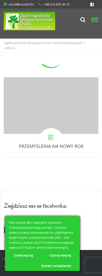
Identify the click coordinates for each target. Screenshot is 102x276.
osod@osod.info (21, 4)
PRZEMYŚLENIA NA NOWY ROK (51, 117)
